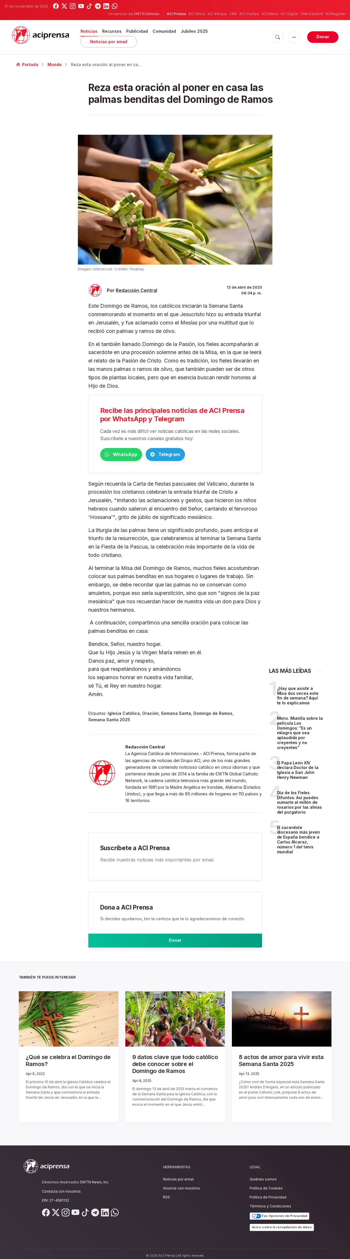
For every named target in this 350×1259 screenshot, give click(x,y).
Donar (322, 36)
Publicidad (137, 31)
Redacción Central (136, 290)
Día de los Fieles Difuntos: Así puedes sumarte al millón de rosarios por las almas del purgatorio (299, 803)
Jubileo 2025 (194, 31)
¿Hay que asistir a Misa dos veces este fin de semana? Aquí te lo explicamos (297, 696)
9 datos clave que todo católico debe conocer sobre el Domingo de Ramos (173, 1064)
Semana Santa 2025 (109, 720)
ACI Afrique (217, 14)
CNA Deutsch (311, 14)
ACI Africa (196, 14)
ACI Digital (289, 14)
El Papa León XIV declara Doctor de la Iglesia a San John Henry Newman (297, 771)
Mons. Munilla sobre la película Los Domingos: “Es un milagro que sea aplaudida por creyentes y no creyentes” (300, 734)
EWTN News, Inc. (94, 1178)
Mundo (54, 64)
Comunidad (164, 31)
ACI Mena (270, 14)
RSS (166, 1193)
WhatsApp (130, 455)
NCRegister (335, 14)
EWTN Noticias (146, 14)
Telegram (193, 455)
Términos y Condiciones (270, 1202)
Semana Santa (176, 714)
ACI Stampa (249, 14)
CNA (233, 14)
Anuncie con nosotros (181, 1184)
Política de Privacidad (268, 1193)
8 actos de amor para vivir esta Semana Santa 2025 (274, 1064)
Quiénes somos (263, 1175)
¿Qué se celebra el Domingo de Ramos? (61, 1064)
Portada (27, 64)
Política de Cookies (266, 1184)
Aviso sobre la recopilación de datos (282, 1223)
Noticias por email (108, 41)
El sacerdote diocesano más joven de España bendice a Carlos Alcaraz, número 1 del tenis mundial (298, 840)
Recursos (112, 31)
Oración (150, 714)
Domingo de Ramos (212, 714)
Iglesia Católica (124, 714)
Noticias (89, 31)
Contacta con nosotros (61, 1187)
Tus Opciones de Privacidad (279, 1212)
